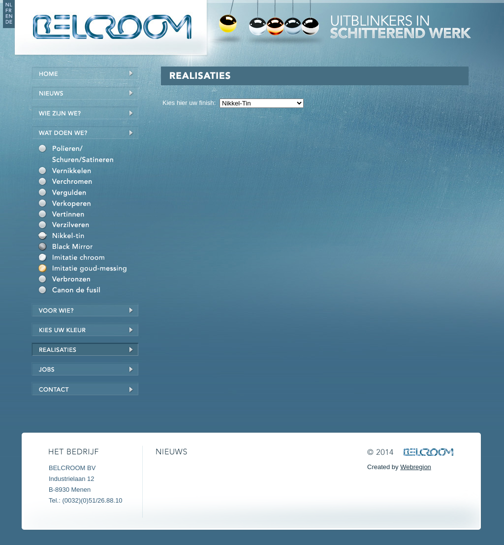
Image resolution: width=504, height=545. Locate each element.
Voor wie (85, 309)
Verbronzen (88, 280)
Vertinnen (88, 215)
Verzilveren (88, 226)
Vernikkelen (88, 172)
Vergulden (88, 193)
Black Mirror (88, 247)
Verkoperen (88, 204)
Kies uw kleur (85, 329)
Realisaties (85, 349)
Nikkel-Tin (88, 237)
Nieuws (85, 93)
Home (85, 73)
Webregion (415, 467)
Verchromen (88, 182)
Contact (85, 388)
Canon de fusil (88, 291)
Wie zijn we (85, 112)
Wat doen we (85, 132)
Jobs (85, 368)
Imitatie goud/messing (88, 269)
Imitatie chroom (88, 258)
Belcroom (110, 27)
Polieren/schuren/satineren (88, 155)
